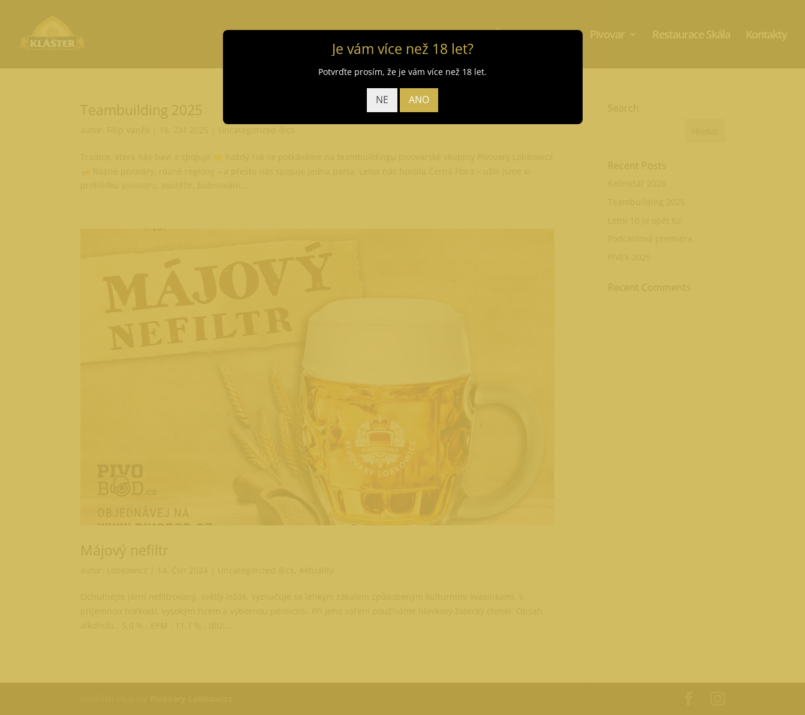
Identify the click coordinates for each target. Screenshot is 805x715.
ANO (419, 99)
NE (382, 99)
